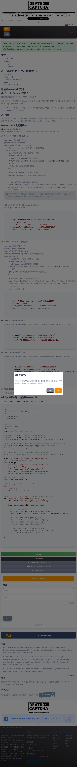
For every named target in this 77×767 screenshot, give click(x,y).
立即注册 (18, 381)
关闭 (50, 390)
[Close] (61, 375)
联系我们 (26, 381)
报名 (58, 390)
